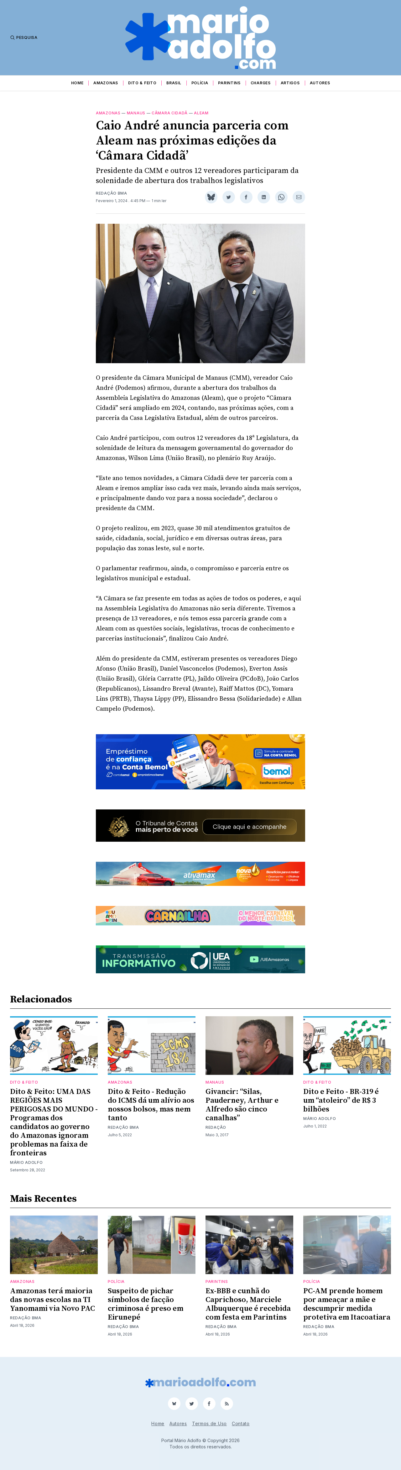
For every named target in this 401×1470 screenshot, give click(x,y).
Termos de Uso (209, 1423)
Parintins (229, 83)
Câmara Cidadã (170, 113)
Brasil (173, 83)
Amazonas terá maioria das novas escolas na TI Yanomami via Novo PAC (52, 1299)
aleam (201, 113)
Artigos (290, 83)
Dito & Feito (142, 83)
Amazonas (105, 83)
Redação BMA (111, 193)
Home (77, 83)
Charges (261, 83)
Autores (320, 83)
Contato (241, 1423)
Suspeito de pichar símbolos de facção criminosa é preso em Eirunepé (145, 1304)
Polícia (199, 83)
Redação (216, 1127)
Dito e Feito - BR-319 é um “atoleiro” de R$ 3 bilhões (341, 1100)
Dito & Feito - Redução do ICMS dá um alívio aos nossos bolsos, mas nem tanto (151, 1105)
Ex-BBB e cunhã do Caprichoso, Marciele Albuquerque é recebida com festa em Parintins (248, 1304)
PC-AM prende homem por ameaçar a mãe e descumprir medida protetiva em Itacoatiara (346, 1304)
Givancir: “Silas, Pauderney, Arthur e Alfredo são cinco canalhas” (242, 1105)
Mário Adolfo (26, 1162)
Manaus (136, 113)
